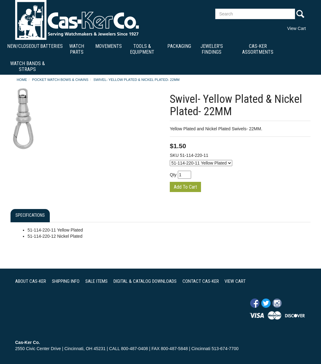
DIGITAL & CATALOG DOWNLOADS (145, 281)
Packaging (179, 46)
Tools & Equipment (142, 49)
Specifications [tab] (30, 215)
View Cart (296, 28)
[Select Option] (201, 163)
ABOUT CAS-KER (30, 281)
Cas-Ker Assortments (257, 49)
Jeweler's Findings (211, 49)
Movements (108, 46)
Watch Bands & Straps (27, 66)
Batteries (51, 46)
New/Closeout (23, 46)
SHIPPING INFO (65, 281)
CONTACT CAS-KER (200, 281)
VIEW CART (235, 281)
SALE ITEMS (96, 281)
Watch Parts (76, 49)
